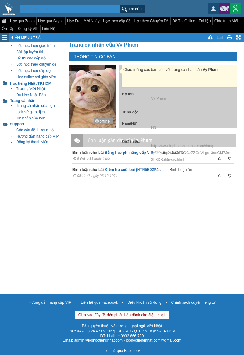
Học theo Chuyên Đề (151, 21)
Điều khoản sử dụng (145, 302)
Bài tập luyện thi (29, 52)
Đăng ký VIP (28, 29)
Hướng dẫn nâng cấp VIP (50, 302)
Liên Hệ (48, 29)
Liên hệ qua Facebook (99, 302)
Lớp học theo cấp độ (33, 70)
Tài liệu (205, 21)
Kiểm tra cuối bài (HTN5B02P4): (133, 170)
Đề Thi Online (183, 21)
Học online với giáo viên (36, 77)
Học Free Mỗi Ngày (83, 21)
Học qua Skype (51, 21)
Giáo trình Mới (226, 21)
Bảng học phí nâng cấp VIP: (129, 152)
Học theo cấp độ (116, 21)
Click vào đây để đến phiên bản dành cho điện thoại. (122, 315)
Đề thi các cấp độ (31, 58)
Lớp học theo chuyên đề (36, 64)
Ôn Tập (8, 29)
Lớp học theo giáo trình (35, 45)
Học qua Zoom (22, 21)
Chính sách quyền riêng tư (193, 302)
